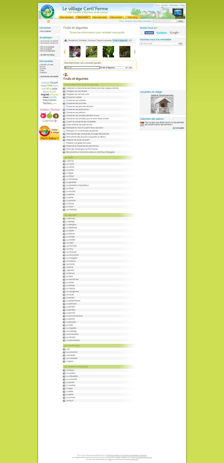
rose (49, 85)
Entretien (83, 40)
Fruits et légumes (75, 28)
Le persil (69, 394)
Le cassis (70, 164)
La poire (69, 197)
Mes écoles (116, 17)
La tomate (70, 337)
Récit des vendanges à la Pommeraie (82, 149)
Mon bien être (99, 17)
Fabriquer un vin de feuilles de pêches (82, 131)
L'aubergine (71, 225)
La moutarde (71, 358)
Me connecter (45, 31)
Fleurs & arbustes (104, 40)
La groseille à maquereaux (77, 185)
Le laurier (70, 382)
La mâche (70, 288)
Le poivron (70, 313)
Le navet (70, 295)
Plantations (73, 40)
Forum (157, 5)
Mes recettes (66, 17)
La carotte (70, 240)
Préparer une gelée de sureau (78, 143)
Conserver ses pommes (76, 103)
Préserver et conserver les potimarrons (82, 146)
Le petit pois (71, 304)
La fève (69, 276)
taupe (54, 82)
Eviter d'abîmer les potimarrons (79, 125)
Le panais (70, 298)
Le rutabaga (71, 331)
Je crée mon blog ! (47, 55)
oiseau (46, 97)
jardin (54, 104)
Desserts (43, 73)
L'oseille (69, 391)
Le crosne (70, 264)
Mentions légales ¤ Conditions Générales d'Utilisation (127, 455)
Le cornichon (71, 352)
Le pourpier (71, 322)
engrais (45, 94)
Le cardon (70, 237)
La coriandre (71, 379)
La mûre (69, 188)
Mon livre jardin (46, 49)
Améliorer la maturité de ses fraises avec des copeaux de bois (92, 88)
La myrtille (70, 191)
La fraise (70, 176)
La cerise (70, 167)
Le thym (69, 401)
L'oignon (69, 361)
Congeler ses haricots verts (77, 94)
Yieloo (110, 459)
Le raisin (69, 207)
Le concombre (72, 255)
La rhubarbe (71, 210)
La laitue (70, 282)
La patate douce (73, 301)
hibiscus (55, 86)
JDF (130, 40)
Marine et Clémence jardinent (162, 95)
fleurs (45, 91)
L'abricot (69, 161)
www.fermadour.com (144, 457)
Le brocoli (70, 234)
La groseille (71, 182)
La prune (70, 203)
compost (45, 82)
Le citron (70, 170)
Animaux (92, 40)
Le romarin (70, 397)
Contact (165, 5)
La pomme (70, 200)
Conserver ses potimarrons (77, 109)
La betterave (71, 228)
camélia (47, 88)
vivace (44, 86)
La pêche (70, 194)
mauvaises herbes (49, 101)
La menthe (70, 385)
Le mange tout (72, 291)
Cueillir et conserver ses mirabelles (81, 122)
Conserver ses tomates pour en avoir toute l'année (87, 119)
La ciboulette (71, 376)
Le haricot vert (72, 279)
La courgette (71, 258)
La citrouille (71, 252)
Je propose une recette (49, 41)
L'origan (69, 388)
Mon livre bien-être (47, 51)
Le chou (69, 249)
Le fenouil (70, 273)
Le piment (70, 307)
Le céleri (70, 243)
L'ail (68, 349)
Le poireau (70, 310)
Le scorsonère (72, 334)
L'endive (69, 267)
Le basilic (70, 370)
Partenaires (174, 5)
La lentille (70, 285)
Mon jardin (83, 17)
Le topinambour (73, 340)
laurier (52, 91)
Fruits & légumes (120, 40)
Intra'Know (134, 459)
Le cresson (71, 261)
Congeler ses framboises (76, 91)
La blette (70, 231)
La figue (69, 173)
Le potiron (70, 319)
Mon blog (133, 17)
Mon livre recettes (47, 47)
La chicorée (71, 246)
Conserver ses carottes (76, 100)
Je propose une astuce (49, 43)
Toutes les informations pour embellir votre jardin (97, 32)
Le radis (69, 325)
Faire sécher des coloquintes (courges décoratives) (87, 134)
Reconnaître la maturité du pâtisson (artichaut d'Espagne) (90, 152)
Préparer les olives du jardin (78, 140)
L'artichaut (70, 218)
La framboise (71, 179)
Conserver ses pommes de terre (79, 106)
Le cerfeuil (70, 373)
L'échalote (70, 355)
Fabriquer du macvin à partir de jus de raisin (84, 128)
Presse (182, 5)
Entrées (43, 69)
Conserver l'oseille (74, 97)
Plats (42, 71)
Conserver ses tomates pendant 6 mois (82, 115)
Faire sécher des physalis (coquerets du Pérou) (86, 137)
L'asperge (70, 221)
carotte (52, 97)
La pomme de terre (74, 316)
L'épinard (70, 270)
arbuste (54, 94)
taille (54, 88)
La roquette (71, 328)
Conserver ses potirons (76, 112)
